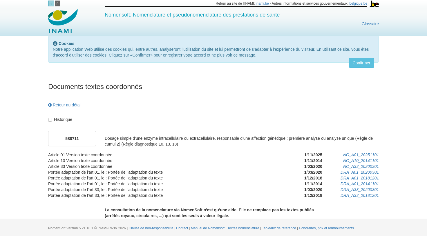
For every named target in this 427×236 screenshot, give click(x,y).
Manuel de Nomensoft (208, 228)
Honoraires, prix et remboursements (326, 228)
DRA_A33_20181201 (360, 195)
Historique (60, 119)
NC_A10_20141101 (361, 160)
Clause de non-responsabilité (151, 228)
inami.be (262, 3)
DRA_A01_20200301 (360, 172)
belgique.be (359, 3)
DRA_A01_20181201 (360, 178)
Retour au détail (65, 105)
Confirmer (361, 63)
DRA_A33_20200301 (360, 189)
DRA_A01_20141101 (360, 183)
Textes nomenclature (243, 228)
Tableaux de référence (279, 228)
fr (58, 3)
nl (51, 3)
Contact (182, 228)
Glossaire (370, 23)
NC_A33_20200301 (361, 166)
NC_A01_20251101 (361, 155)
